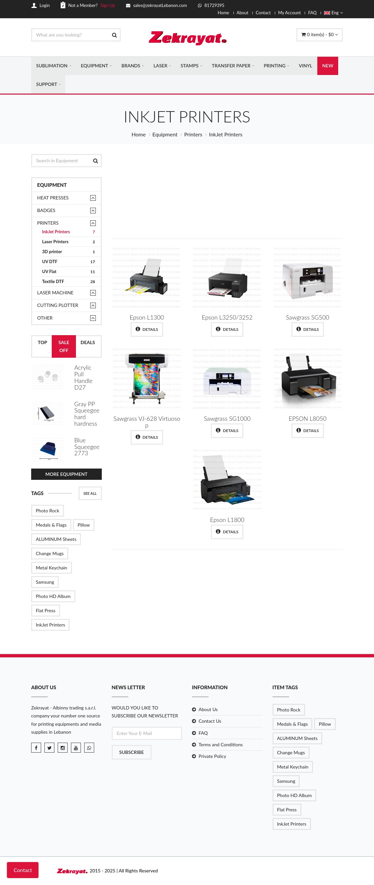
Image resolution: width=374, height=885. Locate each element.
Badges (46, 210)
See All (90, 493)
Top (42, 343)
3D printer (68, 252)
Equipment (165, 135)
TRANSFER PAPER (231, 66)
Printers (193, 135)
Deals (88, 343)
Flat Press (45, 611)
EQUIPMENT (94, 66)
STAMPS (190, 66)
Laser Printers (68, 242)
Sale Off (63, 347)
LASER (160, 66)
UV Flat (68, 272)
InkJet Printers (68, 232)
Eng (333, 12)
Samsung (45, 582)
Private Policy (212, 756)
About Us (208, 709)
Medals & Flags (51, 525)
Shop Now (294, 215)
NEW (327, 66)
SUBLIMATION (52, 66)
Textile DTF (68, 282)
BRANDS (130, 66)
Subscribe (131, 752)
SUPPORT (46, 84)
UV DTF (68, 262)
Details (147, 329)
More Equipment (66, 474)
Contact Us (210, 721)
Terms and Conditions (221, 744)
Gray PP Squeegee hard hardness (86, 414)
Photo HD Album (53, 596)
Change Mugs (50, 553)
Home (223, 12)
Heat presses (53, 198)
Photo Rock (47, 511)
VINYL (305, 66)
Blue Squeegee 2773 (86, 447)
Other (45, 318)
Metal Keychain (51, 568)
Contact (263, 12)
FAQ (312, 12)
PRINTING (275, 66)
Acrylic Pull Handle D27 (83, 377)
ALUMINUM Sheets (56, 539)
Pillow (84, 525)
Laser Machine (55, 293)
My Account (289, 12)
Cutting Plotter (57, 305)
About (242, 12)
